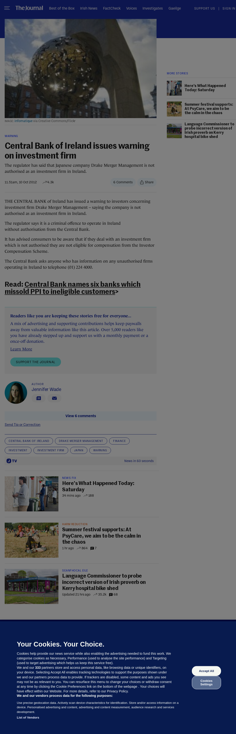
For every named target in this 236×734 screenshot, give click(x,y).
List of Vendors (28, 717)
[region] (118, 677)
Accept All (206, 671)
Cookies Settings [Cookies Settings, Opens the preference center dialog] (206, 682)
